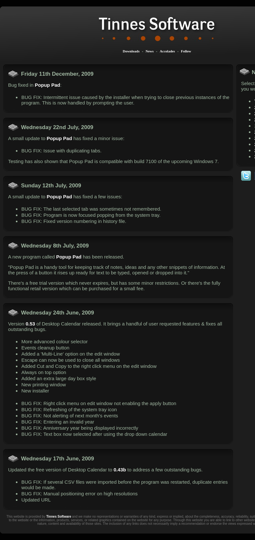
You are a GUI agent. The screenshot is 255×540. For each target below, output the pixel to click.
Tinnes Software (58, 516)
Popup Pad (47, 85)
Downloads (131, 51)
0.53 (30, 323)
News (150, 51)
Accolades (167, 51)
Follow (186, 51)
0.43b (120, 469)
